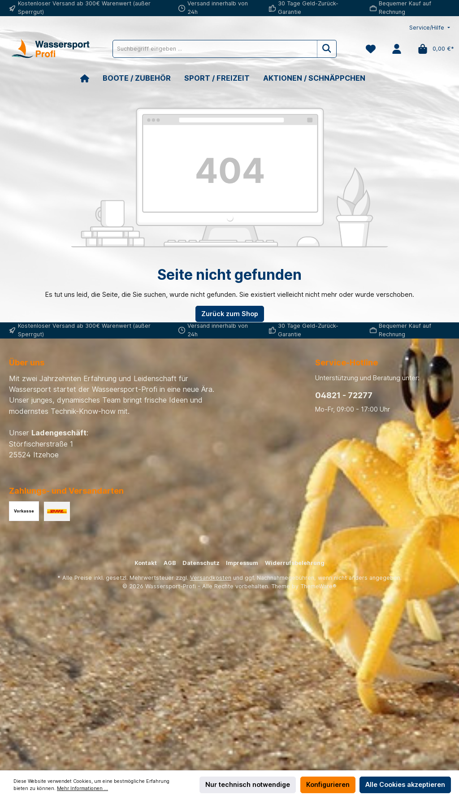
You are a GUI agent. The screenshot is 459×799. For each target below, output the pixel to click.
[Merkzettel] (370, 49)
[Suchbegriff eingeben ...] (215, 49)
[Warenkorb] (433, 49)
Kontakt (145, 563)
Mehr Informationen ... (82, 788)
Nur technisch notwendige (247, 784)
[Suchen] (327, 49)
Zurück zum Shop (229, 313)
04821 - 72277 (343, 395)
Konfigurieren (328, 784)
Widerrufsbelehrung (295, 563)
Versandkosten (210, 577)
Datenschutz (201, 563)
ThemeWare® (318, 586)
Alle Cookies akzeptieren (405, 784)
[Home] (91, 78)
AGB (170, 563)
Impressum (242, 563)
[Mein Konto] (396, 49)
